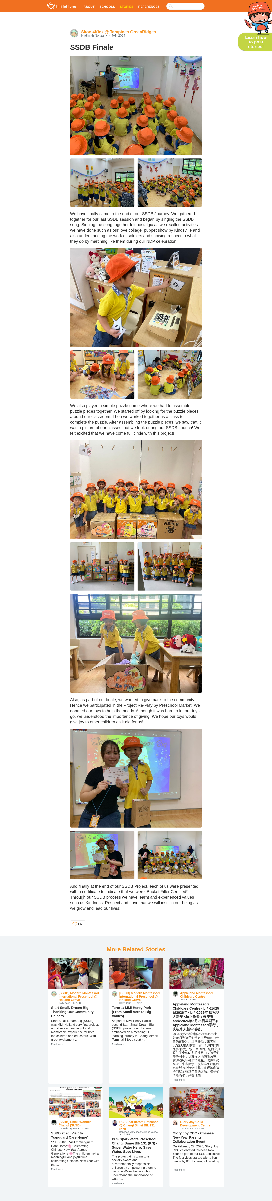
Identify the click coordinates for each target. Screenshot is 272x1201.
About (89, 6)
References (149, 6)
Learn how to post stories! (256, 42)
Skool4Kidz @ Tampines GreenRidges (118, 31)
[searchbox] (185, 6)
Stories (126, 6)
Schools (107, 6)
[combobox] (185, 4)
